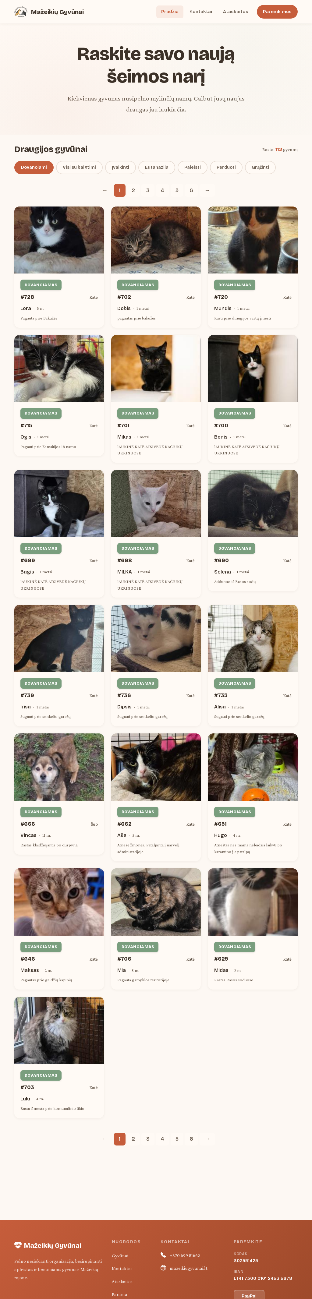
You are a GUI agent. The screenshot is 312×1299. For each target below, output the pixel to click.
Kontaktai (201, 11)
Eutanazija (156, 167)
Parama (119, 1294)
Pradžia (170, 11)
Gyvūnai (120, 1255)
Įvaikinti (120, 167)
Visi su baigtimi (79, 167)
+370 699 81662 (185, 1255)
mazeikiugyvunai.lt (188, 1268)
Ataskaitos (235, 11)
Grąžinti (260, 167)
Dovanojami (34, 167)
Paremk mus (277, 11)
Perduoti (226, 167)
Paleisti (192, 167)
